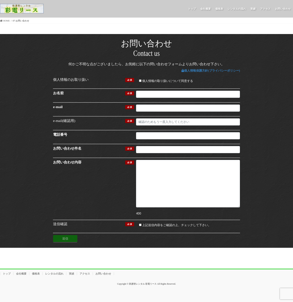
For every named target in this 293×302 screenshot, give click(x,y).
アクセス (85, 273)
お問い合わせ (103, 273)
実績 (71, 273)
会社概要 (21, 273)
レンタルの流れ (54, 273)
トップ (7, 273)
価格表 (36, 273)
